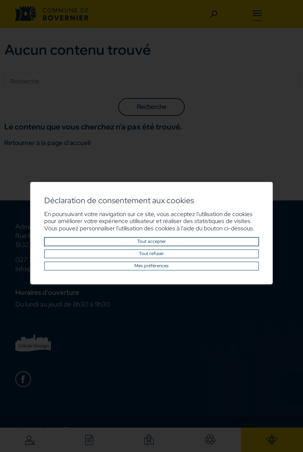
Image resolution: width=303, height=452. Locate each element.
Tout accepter (151, 242)
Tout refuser (151, 254)
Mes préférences (151, 266)
